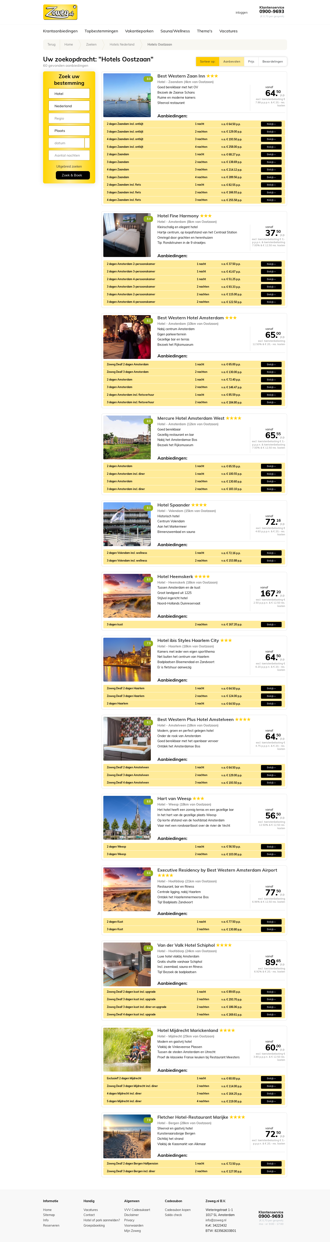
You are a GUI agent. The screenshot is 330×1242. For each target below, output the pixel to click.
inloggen (242, 13)
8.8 (149, 801)
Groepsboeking (94, 1225)
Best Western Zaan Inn (187, 76)
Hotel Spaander (182, 505)
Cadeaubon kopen (178, 1210)
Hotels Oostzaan (160, 44)
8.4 (149, 218)
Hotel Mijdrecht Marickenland (196, 1030)
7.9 (149, 643)
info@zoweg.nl (216, 1220)
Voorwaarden (133, 1225)
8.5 (149, 579)
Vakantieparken (139, 30)
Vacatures (228, 30)
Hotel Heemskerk (183, 576)
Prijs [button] (251, 61)
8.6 (149, 873)
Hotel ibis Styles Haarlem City (194, 640)
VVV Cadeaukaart (137, 1210)
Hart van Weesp (180, 798)
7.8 (149, 1120)
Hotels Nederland (122, 44)
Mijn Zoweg (132, 1231)
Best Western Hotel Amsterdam (197, 317)
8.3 (149, 722)
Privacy (129, 1220)
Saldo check (173, 1215)
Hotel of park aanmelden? (102, 1220)
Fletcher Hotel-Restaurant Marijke (201, 1117)
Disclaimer (131, 1215)
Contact (89, 1215)
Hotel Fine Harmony (184, 215)
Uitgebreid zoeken (69, 166)
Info (46, 1220)
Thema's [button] (204, 30)
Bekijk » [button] (271, 124)
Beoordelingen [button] (273, 61)
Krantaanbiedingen (60, 30)
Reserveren (51, 1225)
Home (68, 44)
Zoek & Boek (72, 175)
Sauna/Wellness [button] (175, 30)
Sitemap (49, 1215)
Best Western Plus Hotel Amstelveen (204, 719)
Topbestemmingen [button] (101, 30)
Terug (51, 44)
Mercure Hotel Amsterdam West (199, 418)
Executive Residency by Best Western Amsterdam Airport (217, 872)
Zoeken (91, 44)
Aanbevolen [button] (231, 61)
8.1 (149, 320)
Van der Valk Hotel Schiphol (194, 945)
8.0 (149, 79)
